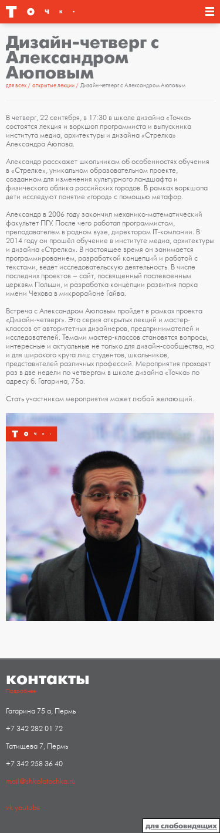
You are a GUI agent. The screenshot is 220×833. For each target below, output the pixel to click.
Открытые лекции (54, 85)
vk (9, 807)
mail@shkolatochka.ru (41, 781)
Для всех (17, 85)
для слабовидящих (181, 826)
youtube (27, 807)
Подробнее (21, 691)
